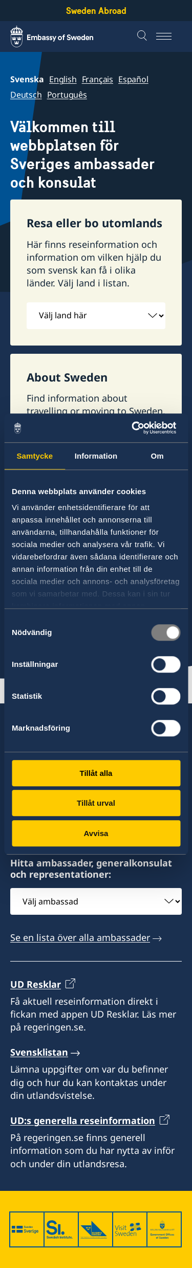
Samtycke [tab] (34, 455)
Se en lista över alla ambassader (80, 938)
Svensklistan (39, 1052)
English (63, 79)
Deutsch (26, 94)
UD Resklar (35, 984)
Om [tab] (157, 455)
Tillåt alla (96, 773)
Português (67, 94)
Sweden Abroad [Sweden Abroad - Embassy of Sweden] (96, 10)
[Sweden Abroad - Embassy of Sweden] (61, 36)
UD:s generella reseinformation (82, 1120)
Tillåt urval (96, 803)
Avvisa (96, 833)
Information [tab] (96, 455)
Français (97, 79)
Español (133, 79)
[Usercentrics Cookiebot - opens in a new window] (136, 427)
